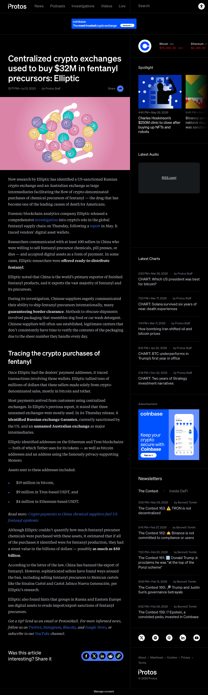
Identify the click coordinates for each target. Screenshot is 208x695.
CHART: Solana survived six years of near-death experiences (167, 307)
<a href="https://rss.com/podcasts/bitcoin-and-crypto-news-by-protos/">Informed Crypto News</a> (169, 201)
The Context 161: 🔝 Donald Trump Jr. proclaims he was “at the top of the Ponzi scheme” (168, 562)
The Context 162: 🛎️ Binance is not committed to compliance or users (166, 535)
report (95, 226)
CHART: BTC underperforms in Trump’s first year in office (163, 356)
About (142, 657)
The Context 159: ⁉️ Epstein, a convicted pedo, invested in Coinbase (168, 615)
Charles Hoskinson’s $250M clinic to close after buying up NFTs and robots (159, 125)
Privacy (185, 657)
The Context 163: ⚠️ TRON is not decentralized (164, 511)
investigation (46, 220)
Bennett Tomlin (187, 502)
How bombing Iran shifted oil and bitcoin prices (165, 331)
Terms (142, 663)
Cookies (172, 657)
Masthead (156, 657)
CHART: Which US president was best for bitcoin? (169, 282)
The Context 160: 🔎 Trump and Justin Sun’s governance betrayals (169, 590)
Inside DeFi (178, 491)
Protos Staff (53, 88)
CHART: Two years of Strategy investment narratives (162, 381)
